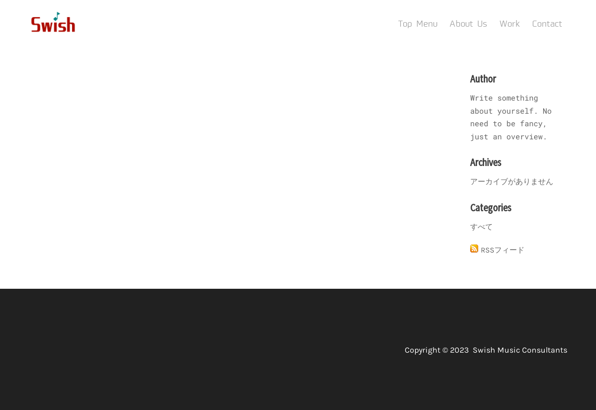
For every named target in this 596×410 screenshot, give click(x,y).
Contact (547, 24)
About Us (468, 24)
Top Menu (417, 24)
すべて (481, 226)
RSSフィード (503, 250)
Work (509, 24)
